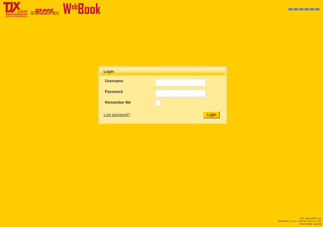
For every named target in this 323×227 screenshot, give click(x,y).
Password (114, 92)
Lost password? (116, 115)
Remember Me (118, 102)
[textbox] (180, 82)
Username (114, 81)
